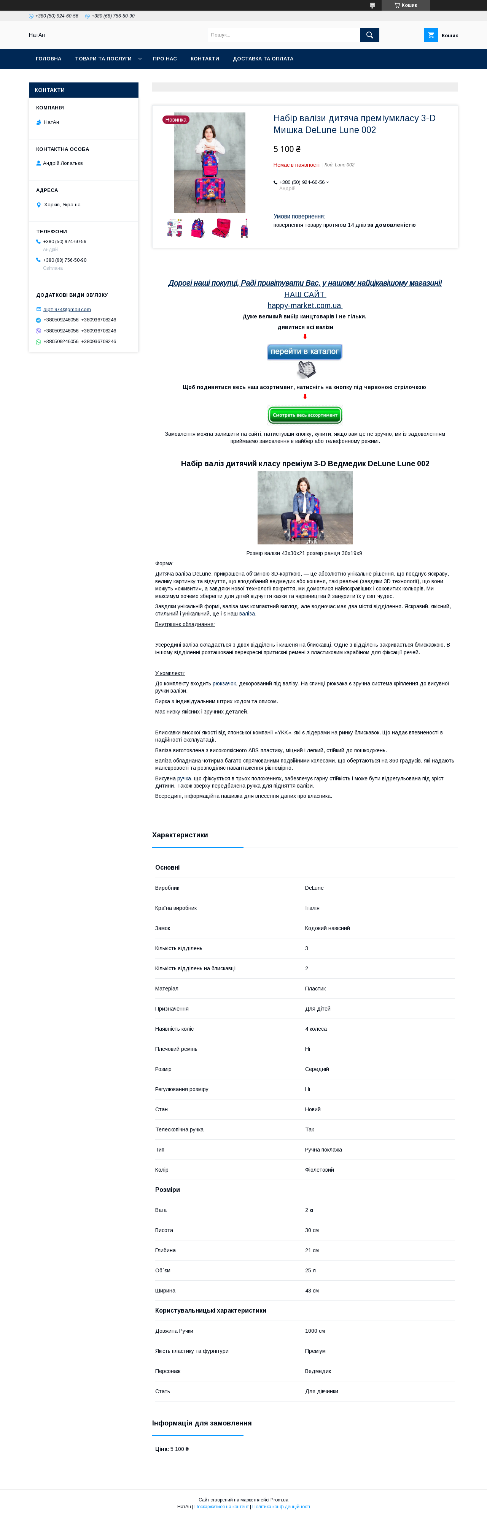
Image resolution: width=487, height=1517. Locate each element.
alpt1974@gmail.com (67, 309)
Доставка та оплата (263, 59)
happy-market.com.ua (304, 305)
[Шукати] (369, 35)
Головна (48, 59)
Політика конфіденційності (281, 1506)
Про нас (165, 59)
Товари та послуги (103, 59)
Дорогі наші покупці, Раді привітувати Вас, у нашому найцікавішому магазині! (305, 283)
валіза (247, 614)
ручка (184, 778)
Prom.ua (279, 1500)
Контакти (205, 59)
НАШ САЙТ (304, 294)
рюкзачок (224, 683)
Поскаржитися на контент (221, 1506)
